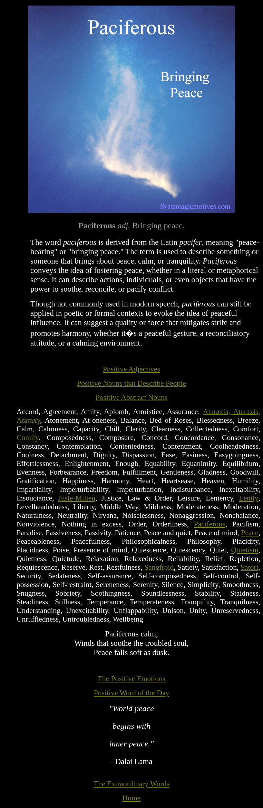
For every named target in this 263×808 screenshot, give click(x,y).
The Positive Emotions (132, 678)
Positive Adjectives (131, 369)
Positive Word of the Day (131, 693)
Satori (250, 567)
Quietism (244, 550)
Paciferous (209, 524)
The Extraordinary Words (131, 784)
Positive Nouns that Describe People (131, 383)
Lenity (248, 498)
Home (132, 798)
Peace (249, 533)
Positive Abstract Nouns (132, 397)
